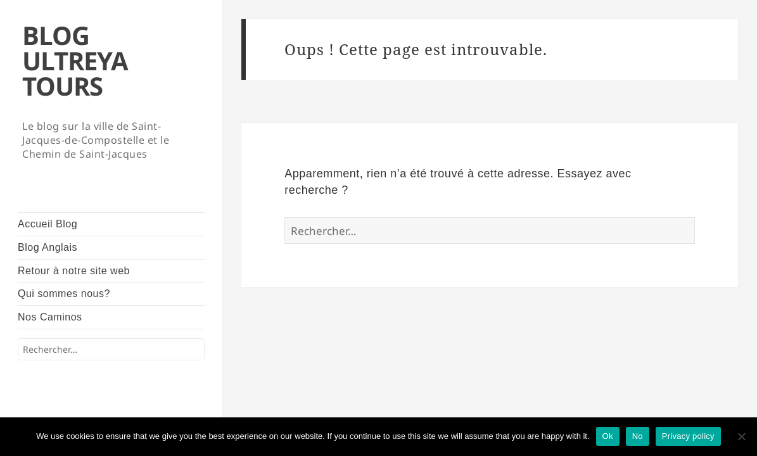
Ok (607, 436)
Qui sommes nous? (64, 293)
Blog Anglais (47, 247)
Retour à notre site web (74, 270)
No (637, 436)
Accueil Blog (47, 223)
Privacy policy (688, 436)
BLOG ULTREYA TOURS (75, 60)
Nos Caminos (50, 317)
